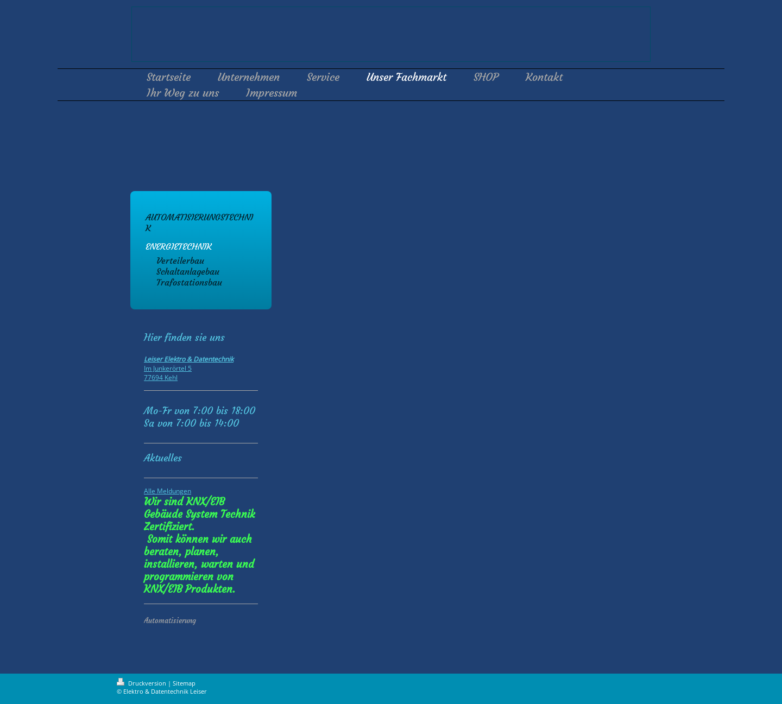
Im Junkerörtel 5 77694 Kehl (189, 368)
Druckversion (142, 683)
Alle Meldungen (167, 491)
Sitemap (184, 683)
